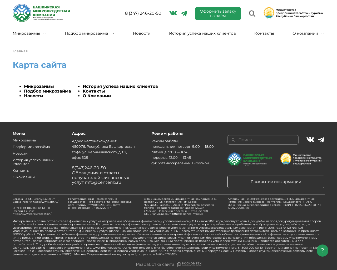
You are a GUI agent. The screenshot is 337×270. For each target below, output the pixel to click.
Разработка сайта (155, 264)
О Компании (97, 95)
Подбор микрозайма (86, 33)
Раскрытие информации (276, 181)
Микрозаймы (26, 33)
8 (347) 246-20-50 (143, 13)
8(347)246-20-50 (89, 167)
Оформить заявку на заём (218, 13)
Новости (141, 33)
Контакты (264, 33)
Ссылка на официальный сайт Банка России (35, 200)
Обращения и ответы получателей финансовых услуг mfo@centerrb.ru (100, 177)
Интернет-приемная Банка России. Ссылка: (32, 211)
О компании (305, 33)
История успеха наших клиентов (202, 33)
